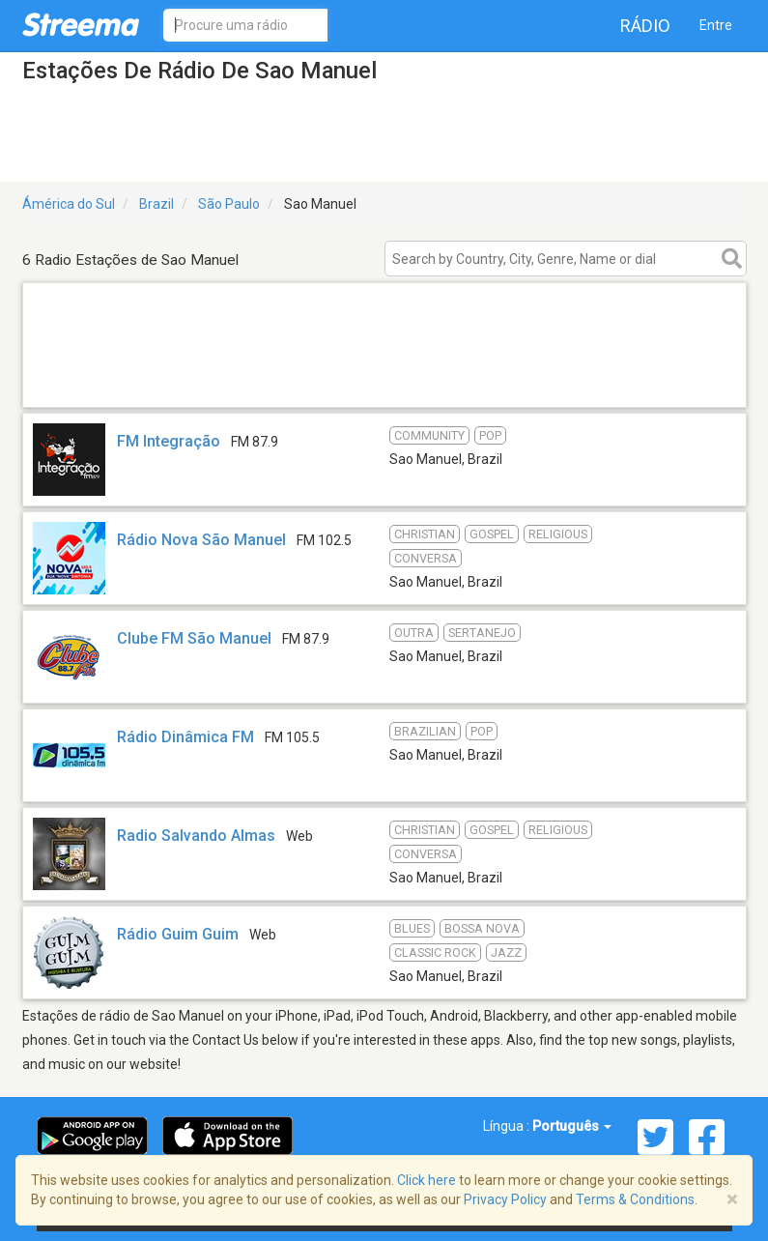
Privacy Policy (505, 1199)
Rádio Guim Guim (178, 934)
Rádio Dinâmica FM (185, 737)
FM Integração (168, 441)
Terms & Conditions (635, 1199)
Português (572, 1126)
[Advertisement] (384, 382)
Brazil (156, 204)
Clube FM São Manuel (194, 638)
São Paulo (229, 204)
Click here (426, 1180)
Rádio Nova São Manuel (201, 540)
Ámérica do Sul (68, 204)
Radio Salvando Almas (196, 835)
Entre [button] (715, 25)
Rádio (645, 25)
